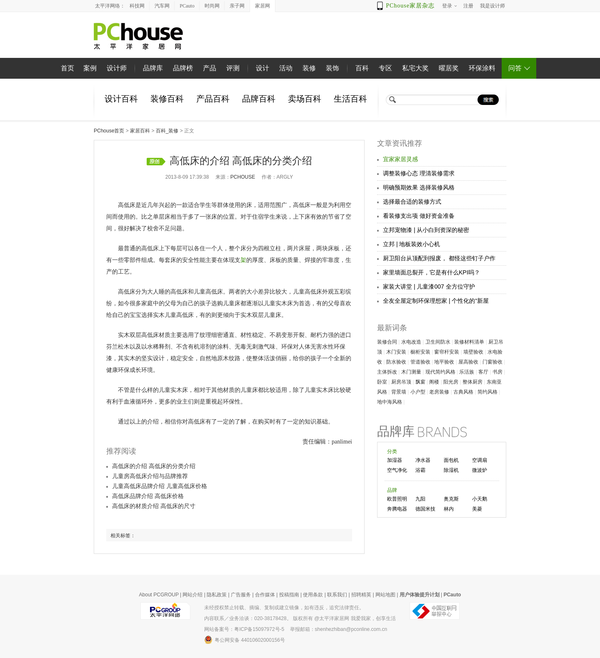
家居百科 (140, 131)
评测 (233, 68)
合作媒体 (265, 595)
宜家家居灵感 (400, 159)
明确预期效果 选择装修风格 (419, 187)
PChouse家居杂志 (410, 5)
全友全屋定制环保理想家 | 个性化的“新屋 (436, 300)
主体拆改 (387, 372)
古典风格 (463, 392)
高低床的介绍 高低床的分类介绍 (153, 466)
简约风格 (488, 392)
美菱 (477, 509)
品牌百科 (258, 98)
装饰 (332, 68)
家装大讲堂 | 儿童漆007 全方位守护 (429, 286)
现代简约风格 (440, 372)
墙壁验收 (473, 352)
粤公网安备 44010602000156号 (244, 640)
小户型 (417, 392)
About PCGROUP (159, 595)
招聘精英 (361, 595)
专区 (385, 68)
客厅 (483, 372)
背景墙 (398, 392)
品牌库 (153, 68)
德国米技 (425, 509)
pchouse (242, 177)
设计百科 (121, 98)
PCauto (187, 6)
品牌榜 (183, 68)
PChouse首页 (109, 131)
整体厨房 (472, 382)
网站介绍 (192, 595)
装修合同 (387, 342)
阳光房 (450, 382)
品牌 (392, 490)
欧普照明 (397, 499)
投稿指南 (289, 595)
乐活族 (466, 372)
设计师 (117, 68)
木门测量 (411, 372)
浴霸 (420, 470)
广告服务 (241, 595)
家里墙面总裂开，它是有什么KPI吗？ (431, 272)
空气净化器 (397, 470)
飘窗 (420, 382)
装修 (309, 68)
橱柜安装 (420, 352)
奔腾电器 (397, 509)
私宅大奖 (415, 68)
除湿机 (451, 470)
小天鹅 (479, 499)
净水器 (422, 460)
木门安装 (396, 352)
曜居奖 (449, 68)
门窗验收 (492, 362)
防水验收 (396, 362)
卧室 (382, 382)
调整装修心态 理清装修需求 (419, 173)
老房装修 (439, 392)
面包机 (451, 460)
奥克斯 (451, 499)
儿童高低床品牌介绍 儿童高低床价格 (159, 486)
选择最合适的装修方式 (412, 201)
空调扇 (479, 460)
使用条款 (313, 595)
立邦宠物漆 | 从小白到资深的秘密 (426, 230)
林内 (449, 509)
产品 (209, 68)
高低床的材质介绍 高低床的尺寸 (153, 506)
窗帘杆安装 (446, 352)
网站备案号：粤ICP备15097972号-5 (244, 629)
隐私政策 (217, 595)
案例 (90, 68)
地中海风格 (389, 402)
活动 (285, 68)
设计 (262, 68)
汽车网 (162, 6)
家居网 (262, 6)
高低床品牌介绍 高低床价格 (148, 496)
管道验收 (420, 362)
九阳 (420, 499)
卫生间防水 (437, 342)
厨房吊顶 (401, 382)
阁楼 (434, 382)
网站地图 (385, 595)
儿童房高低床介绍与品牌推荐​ (150, 476)
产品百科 (213, 98)
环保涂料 (482, 68)
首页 (67, 68)
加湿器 (394, 460)
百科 (362, 68)
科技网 (137, 6)
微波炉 (479, 470)
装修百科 (167, 98)
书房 (497, 372)
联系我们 (337, 595)
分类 (392, 451)
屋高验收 (468, 362)
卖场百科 (304, 98)
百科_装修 (167, 131)
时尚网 (212, 6)
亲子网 (237, 6)
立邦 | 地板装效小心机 (411, 244)
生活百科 (350, 98)
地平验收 (444, 362)
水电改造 (411, 342)
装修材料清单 (469, 342)
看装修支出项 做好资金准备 (419, 215)
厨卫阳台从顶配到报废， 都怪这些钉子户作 (439, 258)
